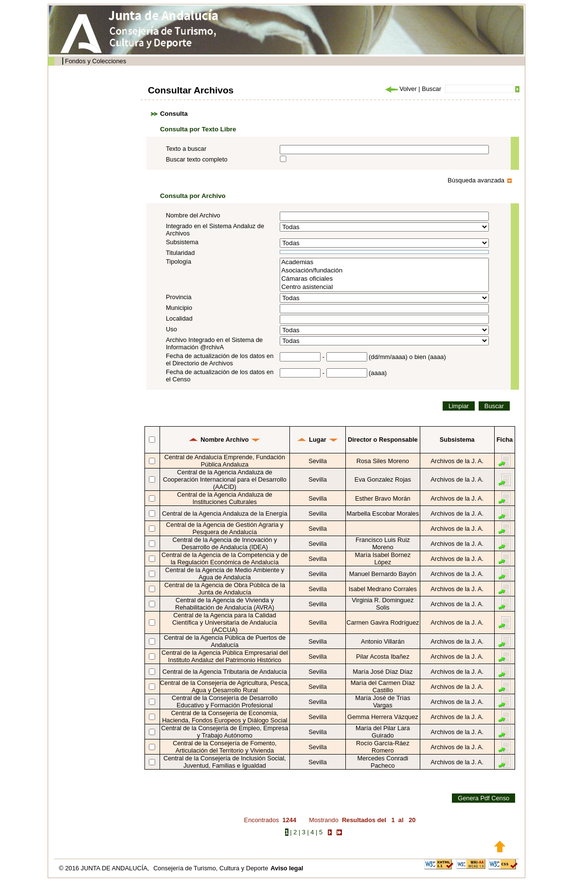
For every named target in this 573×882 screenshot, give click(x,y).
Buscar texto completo (197, 159)
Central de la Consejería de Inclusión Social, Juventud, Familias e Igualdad (224, 762)
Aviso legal (286, 868)
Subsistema (182, 242)
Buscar (431, 88)
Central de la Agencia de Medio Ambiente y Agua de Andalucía (225, 573)
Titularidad (180, 252)
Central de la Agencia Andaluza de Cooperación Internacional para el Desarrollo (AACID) (224, 479)
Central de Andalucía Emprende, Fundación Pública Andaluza (224, 460)
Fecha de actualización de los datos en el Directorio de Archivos (219, 359)
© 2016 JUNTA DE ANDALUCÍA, (105, 868)
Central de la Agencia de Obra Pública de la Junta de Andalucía (224, 588)
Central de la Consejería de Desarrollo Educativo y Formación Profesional (225, 701)
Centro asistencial (384, 287)
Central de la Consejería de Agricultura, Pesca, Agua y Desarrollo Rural (224, 686)
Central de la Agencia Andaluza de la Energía (224, 513)
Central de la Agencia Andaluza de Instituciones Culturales (224, 498)
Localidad (179, 318)
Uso (171, 329)
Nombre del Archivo (193, 215)
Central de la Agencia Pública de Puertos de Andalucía (225, 641)
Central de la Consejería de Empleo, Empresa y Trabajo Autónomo (224, 731)
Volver (400, 88)
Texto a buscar (186, 148)
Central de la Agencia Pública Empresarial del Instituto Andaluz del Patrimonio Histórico (224, 656)
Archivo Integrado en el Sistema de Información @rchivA (214, 343)
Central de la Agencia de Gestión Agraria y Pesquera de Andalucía (224, 528)
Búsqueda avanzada (476, 180)
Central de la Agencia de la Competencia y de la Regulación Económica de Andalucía (224, 558)
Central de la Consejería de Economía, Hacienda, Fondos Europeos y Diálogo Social (224, 716)
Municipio (179, 307)
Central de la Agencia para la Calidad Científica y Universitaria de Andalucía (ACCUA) (224, 622)
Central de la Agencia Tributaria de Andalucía (224, 671)
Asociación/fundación (384, 271)
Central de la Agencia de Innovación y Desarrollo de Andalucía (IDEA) (224, 543)
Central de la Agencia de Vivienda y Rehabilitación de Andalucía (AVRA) (224, 603)
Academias (384, 262)
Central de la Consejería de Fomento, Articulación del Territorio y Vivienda (224, 746)
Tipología (178, 261)
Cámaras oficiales (384, 279)
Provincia (179, 297)
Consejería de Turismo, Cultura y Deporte (210, 868)
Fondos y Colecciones (95, 61)
